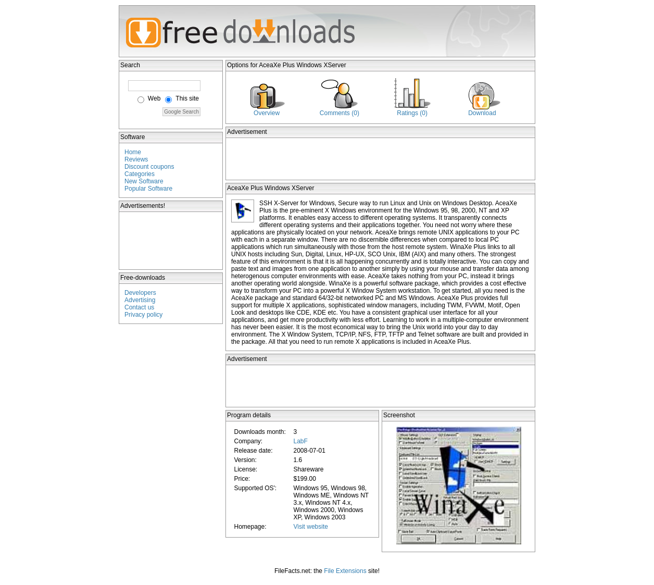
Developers (140, 292)
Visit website (310, 526)
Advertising (139, 300)
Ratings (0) (412, 113)
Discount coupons (149, 166)
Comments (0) (339, 113)
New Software (144, 181)
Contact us (139, 307)
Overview (267, 113)
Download (482, 113)
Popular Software (148, 188)
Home (132, 152)
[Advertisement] (171, 240)
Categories (139, 174)
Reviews (136, 159)
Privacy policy (143, 314)
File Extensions (345, 571)
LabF (300, 441)
